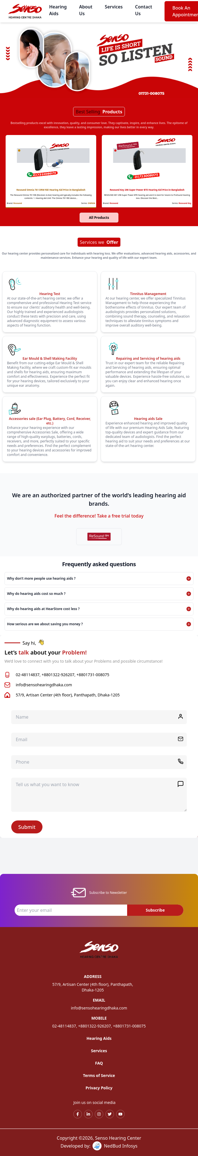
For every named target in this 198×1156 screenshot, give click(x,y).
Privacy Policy (99, 1087)
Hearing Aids (58, 10)
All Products (99, 217)
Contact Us (143, 10)
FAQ (99, 1063)
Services (114, 7)
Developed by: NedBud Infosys (98, 1145)
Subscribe (155, 910)
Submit (26, 827)
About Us (85, 10)
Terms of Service (99, 1075)
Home (30, 7)
